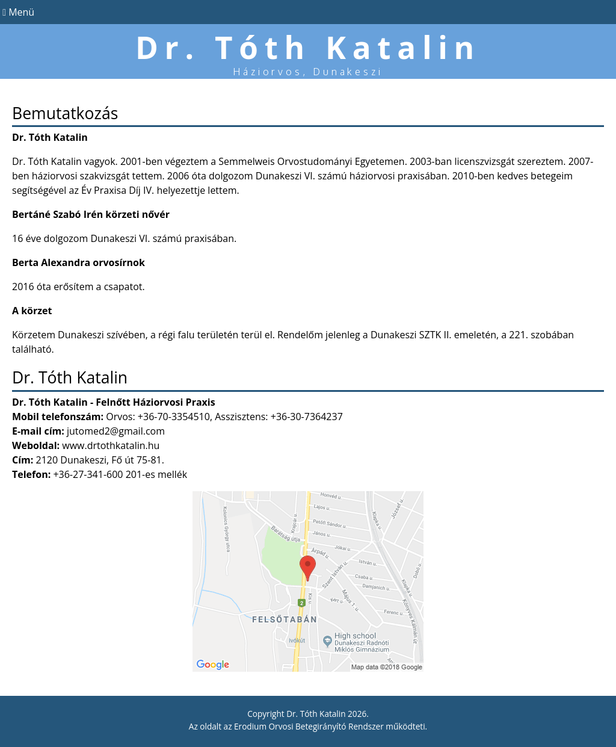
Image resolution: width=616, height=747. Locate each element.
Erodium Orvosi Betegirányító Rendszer (309, 726)
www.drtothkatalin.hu (110, 445)
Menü (17, 12)
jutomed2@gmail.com (116, 431)
